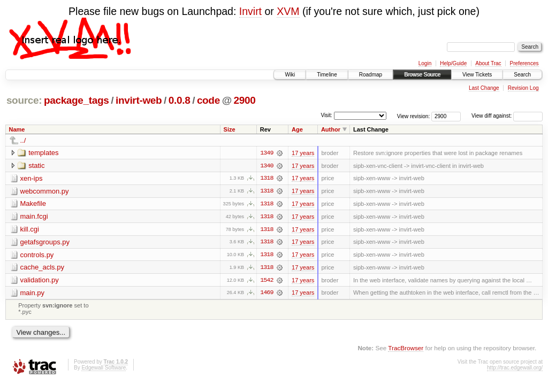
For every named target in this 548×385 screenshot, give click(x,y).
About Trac (488, 63)
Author (330, 129)
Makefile (33, 204)
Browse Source (422, 75)
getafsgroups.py (45, 242)
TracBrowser (405, 348)
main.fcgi (34, 217)
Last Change (484, 88)
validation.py (39, 281)
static (36, 165)
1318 (266, 178)
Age (297, 129)
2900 (245, 100)
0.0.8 (180, 100)
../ (23, 140)
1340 (266, 165)
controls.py (37, 255)
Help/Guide (453, 63)
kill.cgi (29, 230)
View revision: (413, 116)
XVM (288, 11)
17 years (303, 153)
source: (24, 100)
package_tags (76, 100)
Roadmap (370, 75)
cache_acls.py (42, 268)
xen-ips (31, 178)
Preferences (524, 63)
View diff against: (507, 116)
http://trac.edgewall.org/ (515, 369)
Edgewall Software (103, 369)
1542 (266, 281)
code (208, 100)
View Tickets (477, 75)
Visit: (326, 115)
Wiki (290, 75)
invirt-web (139, 100)
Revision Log (523, 88)
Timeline (327, 75)
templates (43, 153)
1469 (266, 294)
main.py (32, 294)
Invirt (250, 11)
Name (17, 129)
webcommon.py (44, 191)
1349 (266, 153)
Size (229, 129)
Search (522, 75)
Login (424, 63)
